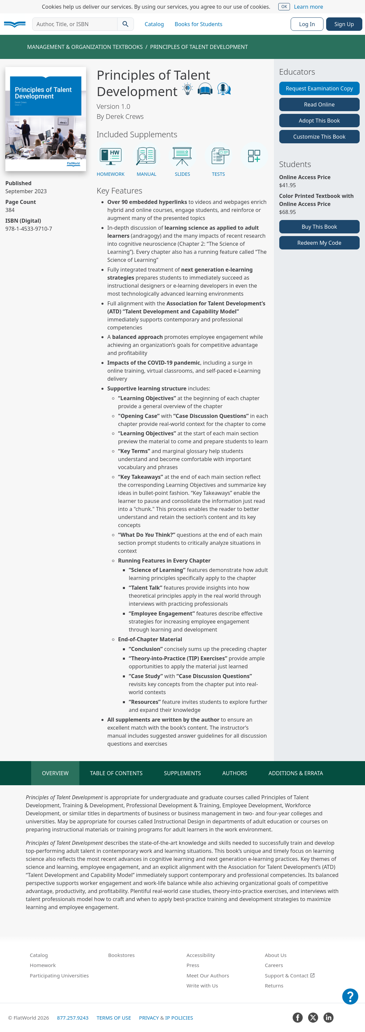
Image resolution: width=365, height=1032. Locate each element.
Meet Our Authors (208, 975)
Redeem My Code (319, 242)
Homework (43, 965)
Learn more (308, 6)
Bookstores (121, 955)
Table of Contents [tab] (116, 773)
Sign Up (344, 24)
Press (193, 965)
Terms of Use (113, 1017)
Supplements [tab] (182, 773)
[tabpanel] (182, 852)
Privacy (149, 1017)
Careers (274, 965)
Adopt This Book (319, 120)
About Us (276, 955)
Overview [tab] (55, 773)
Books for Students (199, 24)
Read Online (319, 104)
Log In (307, 24)
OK (284, 6)
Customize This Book (319, 136)
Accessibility (201, 955)
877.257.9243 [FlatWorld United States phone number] (72, 1017)
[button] (111, 159)
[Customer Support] (350, 1001)
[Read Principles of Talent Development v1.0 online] (45, 119)
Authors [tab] (234, 773)
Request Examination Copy (319, 88)
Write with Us (202, 985)
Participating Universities (59, 975)
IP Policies (179, 1017)
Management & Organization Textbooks (85, 47)
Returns (274, 985)
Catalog (154, 24)
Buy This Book (319, 226)
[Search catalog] (125, 24)
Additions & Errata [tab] (296, 773)
